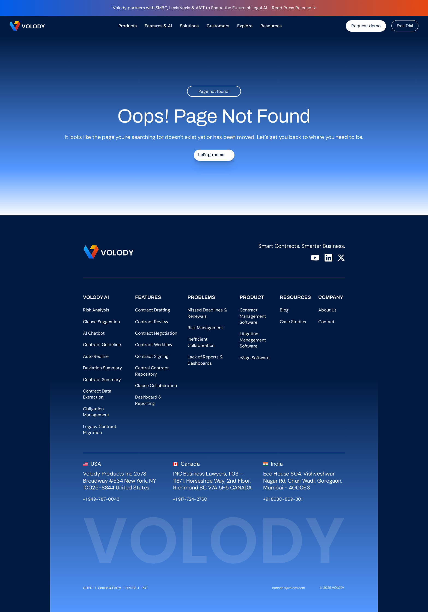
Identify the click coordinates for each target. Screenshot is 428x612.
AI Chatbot (94, 333)
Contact (326, 322)
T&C (144, 588)
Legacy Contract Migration (100, 429)
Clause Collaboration (156, 385)
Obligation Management (96, 412)
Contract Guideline (102, 344)
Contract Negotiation (156, 333)
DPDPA (130, 588)
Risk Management (205, 328)
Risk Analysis (96, 310)
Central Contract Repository (152, 371)
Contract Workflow (153, 344)
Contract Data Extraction (97, 394)
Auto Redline (96, 356)
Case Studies (293, 322)
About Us (329, 310)
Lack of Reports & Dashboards (206, 360)
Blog (286, 310)
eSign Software (254, 358)
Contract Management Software (253, 316)
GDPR (88, 588)
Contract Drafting (152, 310)
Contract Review (151, 322)
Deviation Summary (102, 368)
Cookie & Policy (109, 588)
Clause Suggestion (101, 322)
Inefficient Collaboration (201, 342)
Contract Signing (151, 356)
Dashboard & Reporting (149, 400)
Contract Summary (102, 379)
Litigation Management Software (253, 340)
